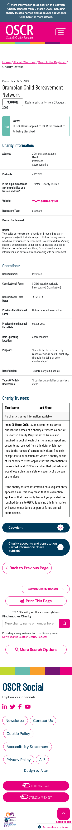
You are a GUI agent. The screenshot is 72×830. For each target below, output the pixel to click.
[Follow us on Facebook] (20, 706)
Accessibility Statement (28, 746)
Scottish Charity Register (46, 589)
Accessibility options (55, 827)
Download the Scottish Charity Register (24, 637)
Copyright (15, 528)
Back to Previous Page (27, 567)
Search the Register (52, 62)
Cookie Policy (18, 733)
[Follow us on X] (12, 706)
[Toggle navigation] (60, 32)
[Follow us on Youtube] (28, 706)
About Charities (24, 62)
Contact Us (43, 720)
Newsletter (15, 720)
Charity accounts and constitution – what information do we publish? (32, 547)
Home (6, 62)
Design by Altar (36, 770)
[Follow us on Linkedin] (4, 706)
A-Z (42, 759)
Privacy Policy (19, 759)
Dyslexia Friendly (36, 797)
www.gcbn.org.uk (45, 201)
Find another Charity (16, 616)
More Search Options (36, 649)
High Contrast (36, 785)
